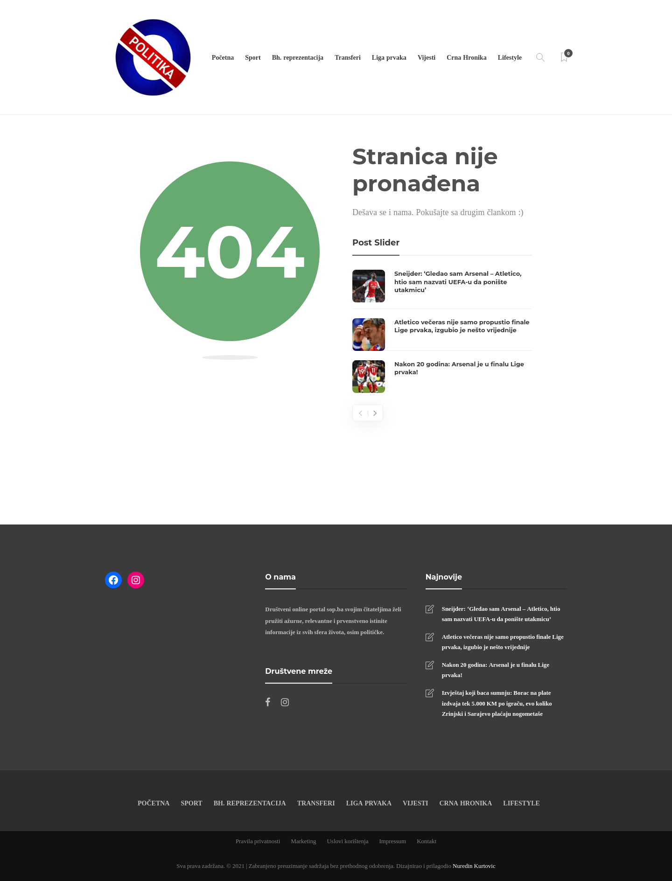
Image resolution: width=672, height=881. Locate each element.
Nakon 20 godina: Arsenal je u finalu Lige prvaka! (495, 669)
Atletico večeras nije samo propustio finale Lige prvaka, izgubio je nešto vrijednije (503, 641)
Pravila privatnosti (258, 841)
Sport (252, 57)
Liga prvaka (389, 57)
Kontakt (426, 841)
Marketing (303, 841)
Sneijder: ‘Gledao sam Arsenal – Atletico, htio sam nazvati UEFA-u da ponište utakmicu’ (501, 613)
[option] (442, 331)
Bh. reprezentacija (297, 57)
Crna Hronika (466, 57)
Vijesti (426, 57)
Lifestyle (510, 57)
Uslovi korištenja (347, 841)
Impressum (392, 841)
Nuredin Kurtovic (474, 865)
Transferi (348, 57)
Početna (223, 57)
